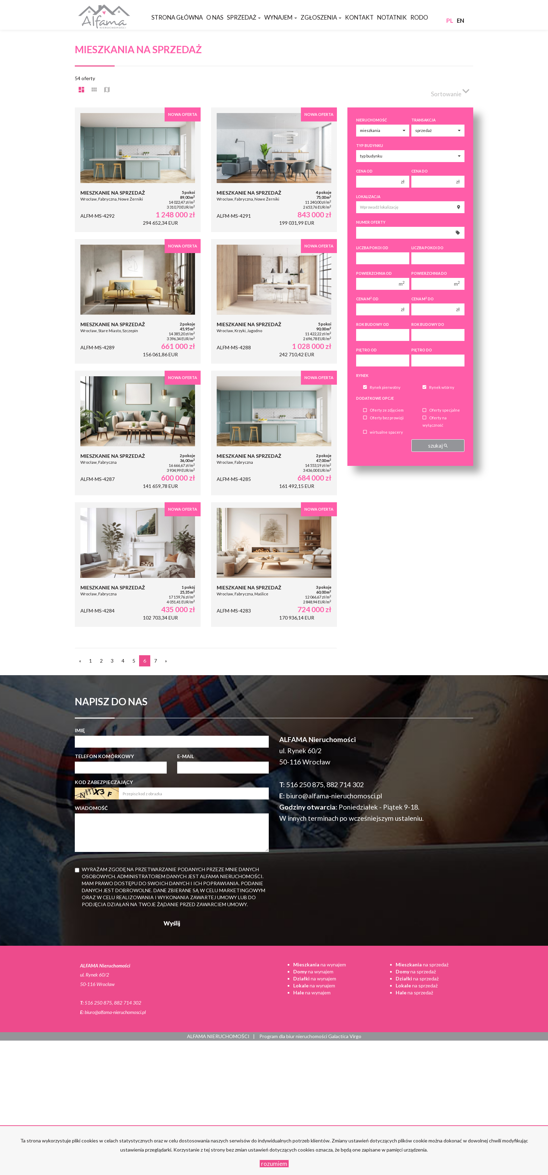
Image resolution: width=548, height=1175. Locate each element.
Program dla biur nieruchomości (293, 1036)
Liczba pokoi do (427, 248)
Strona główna (177, 17)
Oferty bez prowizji (383, 417)
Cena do (419, 171)
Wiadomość (91, 808)
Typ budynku (369, 146)
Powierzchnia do (429, 273)
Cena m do (422, 298)
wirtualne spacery (383, 432)
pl (449, 20)
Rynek (362, 375)
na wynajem (319, 964)
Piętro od (366, 350)
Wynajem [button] (280, 17)
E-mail (185, 756)
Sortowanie (450, 91)
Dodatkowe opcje (375, 398)
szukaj (438, 445)
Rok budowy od (372, 324)
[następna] (166, 660)
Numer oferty (370, 222)
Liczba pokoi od (372, 248)
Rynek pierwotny (382, 387)
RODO (419, 17)
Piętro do (421, 350)
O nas (214, 17)
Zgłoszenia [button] (321, 17)
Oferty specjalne (441, 410)
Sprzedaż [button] (244, 17)
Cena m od (367, 298)
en (460, 20)
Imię (80, 730)
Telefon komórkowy (104, 756)
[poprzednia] (80, 660)
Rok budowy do (427, 324)
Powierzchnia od (374, 273)
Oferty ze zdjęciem (383, 410)
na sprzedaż (422, 964)
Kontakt (359, 17)
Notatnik (392, 17)
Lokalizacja (368, 197)
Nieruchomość (371, 120)
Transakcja (423, 120)
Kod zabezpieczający (104, 782)
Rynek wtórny (438, 387)
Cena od (364, 171)
